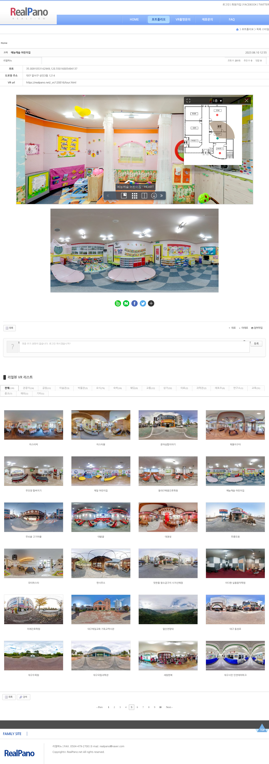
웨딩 (134, 388)
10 (160, 707)
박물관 (83, 388)
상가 (168, 388)
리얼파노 (7, 61)
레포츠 (220, 388)
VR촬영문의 (183, 19)
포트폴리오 (159, 19)
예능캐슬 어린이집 (21, 52)
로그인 (226, 4)
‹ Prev (100, 707)
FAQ (232, 19)
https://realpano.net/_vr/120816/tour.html (51, 82)
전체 (9, 388)
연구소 (238, 388)
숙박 (117, 388)
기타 (40, 393)
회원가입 (236, 4)
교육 (256, 388)
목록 (9, 328)
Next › (169, 707)
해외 (24, 393)
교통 (150, 388)
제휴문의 (207, 19)
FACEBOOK (250, 4)
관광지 (28, 388)
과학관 (201, 388)
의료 (184, 388)
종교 (8, 393)
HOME (134, 19)
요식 (100, 388)
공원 (46, 388)
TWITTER (264, 4)
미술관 (64, 388)
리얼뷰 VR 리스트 (20, 377)
